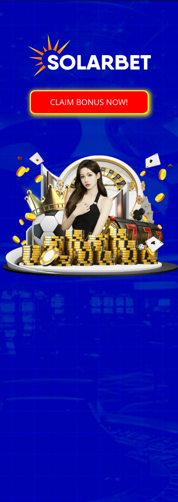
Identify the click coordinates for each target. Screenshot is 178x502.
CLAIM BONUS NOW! (89, 102)
